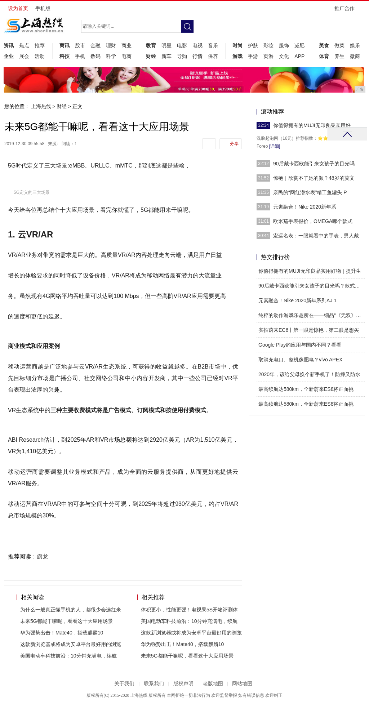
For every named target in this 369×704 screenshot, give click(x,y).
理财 (111, 45)
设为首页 (18, 8)
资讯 (9, 45)
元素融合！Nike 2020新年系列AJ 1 (297, 300)
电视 (197, 45)
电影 (182, 45)
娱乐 (355, 45)
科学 (111, 56)
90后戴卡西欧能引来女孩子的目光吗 (314, 163)
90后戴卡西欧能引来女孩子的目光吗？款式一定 (311, 286)
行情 (197, 56)
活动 (40, 56)
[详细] (274, 146)
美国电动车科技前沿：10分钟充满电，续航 (68, 656)
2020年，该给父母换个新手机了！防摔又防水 (309, 374)
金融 (95, 45)
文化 (284, 56)
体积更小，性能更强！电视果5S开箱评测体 (189, 609)
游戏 (237, 56)
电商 (126, 56)
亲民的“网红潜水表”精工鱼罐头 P (310, 192)
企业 (9, 56)
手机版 (42, 8)
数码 (95, 56)
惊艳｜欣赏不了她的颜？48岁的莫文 (314, 178)
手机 (80, 56)
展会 (24, 56)
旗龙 (42, 556)
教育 (151, 45)
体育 (324, 56)
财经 (151, 56)
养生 (339, 56)
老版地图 (213, 683)
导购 (182, 56)
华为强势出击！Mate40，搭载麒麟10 (61, 633)
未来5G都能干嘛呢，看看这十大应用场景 (66, 621)
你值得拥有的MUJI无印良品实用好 (312, 125)
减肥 (299, 45)
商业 (126, 45)
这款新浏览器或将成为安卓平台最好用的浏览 (70, 644)
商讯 (64, 45)
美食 (324, 45)
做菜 (339, 45)
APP (299, 56)
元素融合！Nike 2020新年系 (304, 207)
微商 (355, 56)
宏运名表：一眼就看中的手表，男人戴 (316, 236)
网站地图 (242, 683)
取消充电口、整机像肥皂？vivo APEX (300, 359)
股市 (80, 45)
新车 (166, 56)
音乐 (213, 45)
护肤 (253, 45)
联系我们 (154, 683)
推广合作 (346, 10)
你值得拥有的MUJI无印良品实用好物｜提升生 (309, 271)
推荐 (40, 45)
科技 (64, 56)
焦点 (24, 45)
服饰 (284, 45)
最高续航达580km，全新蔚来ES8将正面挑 (306, 389)
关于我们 (124, 683)
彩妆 (268, 45)
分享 (234, 143)
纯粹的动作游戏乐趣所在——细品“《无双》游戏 (312, 315)
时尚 (237, 45)
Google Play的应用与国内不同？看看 (299, 345)
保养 (213, 56)
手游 (253, 56)
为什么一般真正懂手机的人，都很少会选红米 (70, 609)
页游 (268, 56)
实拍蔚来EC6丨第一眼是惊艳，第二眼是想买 (308, 330)
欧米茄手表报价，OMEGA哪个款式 (312, 221)
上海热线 (41, 106)
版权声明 (183, 683)
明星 (166, 45)
